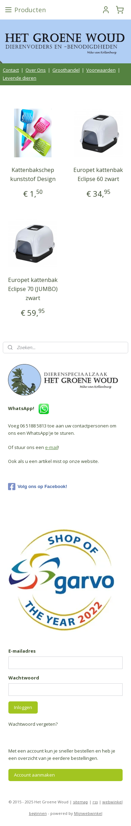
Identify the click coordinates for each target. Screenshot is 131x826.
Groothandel (66, 70)
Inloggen (23, 707)
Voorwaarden (101, 70)
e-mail (51, 447)
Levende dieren (19, 78)
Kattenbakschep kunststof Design (33, 174)
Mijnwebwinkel (88, 813)
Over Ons (36, 70)
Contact (11, 70)
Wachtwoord (23, 678)
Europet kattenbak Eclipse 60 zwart (98, 174)
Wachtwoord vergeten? (33, 724)
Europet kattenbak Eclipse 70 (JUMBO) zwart (33, 288)
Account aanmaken (34, 775)
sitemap (80, 801)
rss (95, 801)
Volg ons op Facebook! (37, 486)
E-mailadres (22, 651)
